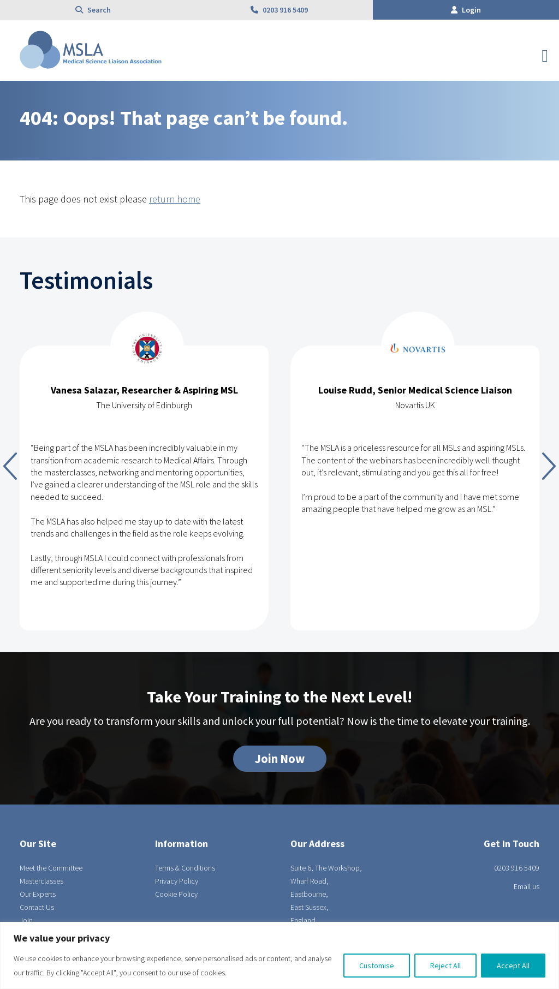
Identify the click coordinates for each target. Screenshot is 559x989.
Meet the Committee (51, 868)
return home (174, 199)
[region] (279, 955)
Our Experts (38, 894)
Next (549, 466)
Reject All (445, 965)
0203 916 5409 (279, 10)
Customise (376, 965)
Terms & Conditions (185, 868)
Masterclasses (41, 881)
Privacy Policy (176, 881)
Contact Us (37, 907)
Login (466, 10)
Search (93, 10)
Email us (526, 886)
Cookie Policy (176, 894)
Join (26, 920)
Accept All (513, 965)
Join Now (280, 758)
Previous (10, 466)
